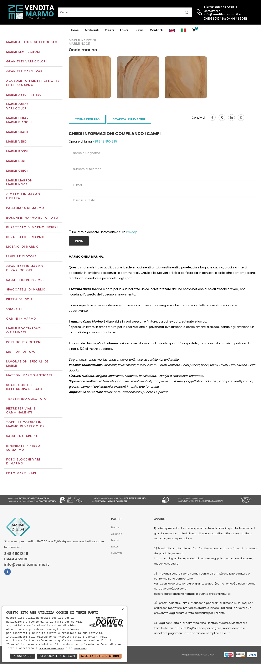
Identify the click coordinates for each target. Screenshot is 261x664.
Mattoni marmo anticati (29, 376)
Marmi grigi (17, 171)
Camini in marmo (21, 319)
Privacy (131, 232)
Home (74, 30)
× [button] (123, 609)
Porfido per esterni (23, 342)
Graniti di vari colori (26, 62)
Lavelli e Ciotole (21, 257)
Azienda (116, 534)
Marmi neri (15, 161)
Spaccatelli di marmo (26, 290)
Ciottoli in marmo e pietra (23, 196)
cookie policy (80, 649)
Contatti (156, 30)
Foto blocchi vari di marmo (23, 462)
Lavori (124, 30)
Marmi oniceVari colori (17, 107)
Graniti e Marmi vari (25, 72)
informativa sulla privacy (51, 649)
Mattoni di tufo (21, 352)
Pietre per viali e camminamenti (21, 411)
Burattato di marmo (25, 237)
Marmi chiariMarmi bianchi (19, 121)
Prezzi (109, 30)
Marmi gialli (17, 132)
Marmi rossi (17, 152)
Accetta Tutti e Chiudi (100, 656)
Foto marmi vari (21, 474)
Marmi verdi (17, 142)
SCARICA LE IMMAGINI (129, 120)
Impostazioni (22, 656)
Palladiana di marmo (25, 208)
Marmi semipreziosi (23, 52)
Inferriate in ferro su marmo (23, 448)
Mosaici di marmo (22, 247)
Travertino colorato (26, 399)
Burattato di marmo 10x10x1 (32, 228)
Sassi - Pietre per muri (26, 280)
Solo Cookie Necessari (57, 656)
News (139, 30)
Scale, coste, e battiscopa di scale (24, 387)
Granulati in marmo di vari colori (24, 268)
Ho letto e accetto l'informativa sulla (104, 232)
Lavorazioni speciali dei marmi (28, 364)
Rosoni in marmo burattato (32, 218)
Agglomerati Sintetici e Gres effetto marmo (32, 83)
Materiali (92, 30)
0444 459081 (236, 18)
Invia (79, 241)
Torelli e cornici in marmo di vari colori (26, 425)
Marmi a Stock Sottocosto (31, 42)
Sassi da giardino (22, 436)
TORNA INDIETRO (87, 120)
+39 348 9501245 (104, 142)
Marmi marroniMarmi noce (20, 183)
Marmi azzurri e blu (24, 95)
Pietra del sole (19, 300)
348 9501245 (214, 18)
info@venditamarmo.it (26, 565)
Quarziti (14, 309)
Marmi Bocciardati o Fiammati (23, 331)
